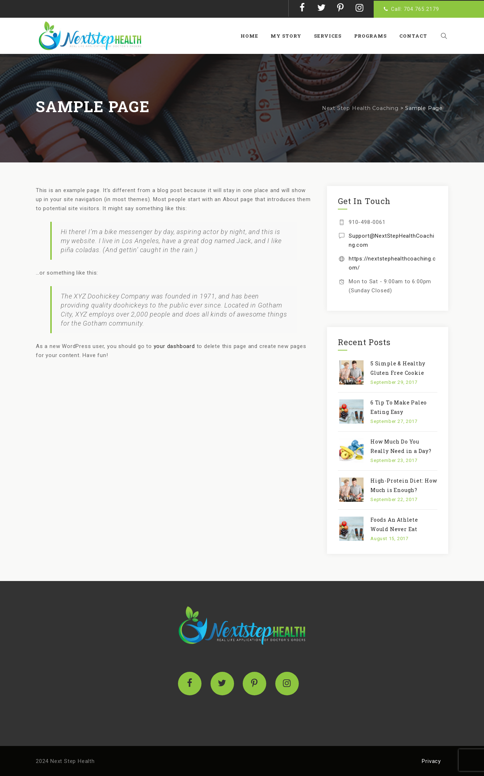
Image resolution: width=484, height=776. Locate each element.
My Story (289, 36)
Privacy (431, 761)
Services (331, 36)
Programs (373, 36)
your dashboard (174, 346)
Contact (416, 36)
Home (253, 36)
